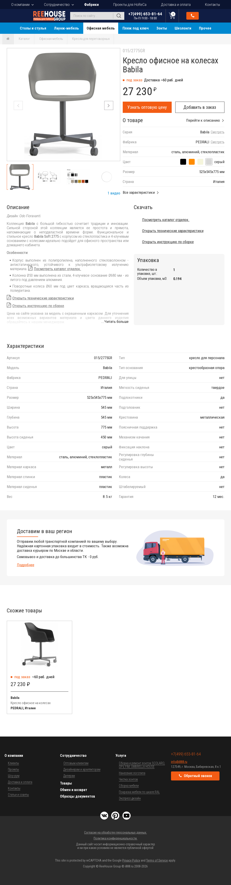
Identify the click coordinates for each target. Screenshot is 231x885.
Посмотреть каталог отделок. (57, 269)
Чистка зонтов (128, 779)
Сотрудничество (57, 4)
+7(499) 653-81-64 (145, 15)
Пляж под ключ (135, 28)
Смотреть (217, 132)
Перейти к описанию (203, 120)
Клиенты (13, 763)
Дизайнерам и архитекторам (81, 769)
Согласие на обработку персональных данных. (115, 832)
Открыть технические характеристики (43, 298)
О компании (20, 4)
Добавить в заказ (199, 107)
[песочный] (200, 161)
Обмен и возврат (73, 790)
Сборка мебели (129, 785)
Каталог (24, 39)
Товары (66, 783)
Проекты (13, 769)
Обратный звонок (192, 16)
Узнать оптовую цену (147, 107)
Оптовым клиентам (75, 763)
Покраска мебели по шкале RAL (139, 792)
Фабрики (91, 4)
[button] (108, 105)
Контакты (212, 4)
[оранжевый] (191, 161)
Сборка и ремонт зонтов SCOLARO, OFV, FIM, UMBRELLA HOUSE (142, 765)
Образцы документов (77, 796)
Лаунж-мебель (66, 28)
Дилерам (69, 776)
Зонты (161, 28)
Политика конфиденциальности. (115, 838)
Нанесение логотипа (132, 773)
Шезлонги (183, 28)
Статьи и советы (18, 794)
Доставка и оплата (176, 4)
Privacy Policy (131, 860)
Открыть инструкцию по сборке (38, 305)
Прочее (205, 28)
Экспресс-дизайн (130, 798)
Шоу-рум (13, 776)
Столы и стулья (33, 28)
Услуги (121, 755)
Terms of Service (157, 860)
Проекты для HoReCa (129, 4)
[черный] (183, 161)
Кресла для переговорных (91, 39)
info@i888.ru (179, 762)
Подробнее (25, 565)
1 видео (114, 193)
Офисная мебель (101, 28)
